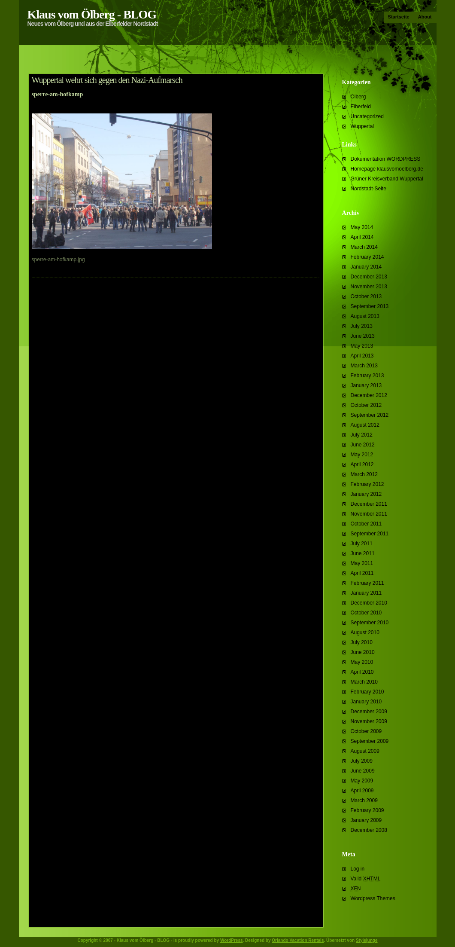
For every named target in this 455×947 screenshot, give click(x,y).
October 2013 (366, 296)
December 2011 (369, 504)
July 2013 (362, 326)
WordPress (231, 940)
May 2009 (362, 781)
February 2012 (367, 484)
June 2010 (363, 652)
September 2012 (370, 415)
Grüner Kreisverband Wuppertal (387, 179)
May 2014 (362, 227)
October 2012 (366, 405)
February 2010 (367, 692)
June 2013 (363, 336)
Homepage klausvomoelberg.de (387, 169)
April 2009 (362, 791)
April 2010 (362, 672)
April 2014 (362, 237)
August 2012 (365, 425)
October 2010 (366, 613)
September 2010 (370, 623)
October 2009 (366, 731)
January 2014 (366, 267)
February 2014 (367, 257)
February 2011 (367, 583)
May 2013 (362, 346)
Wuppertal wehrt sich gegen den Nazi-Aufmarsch (107, 80)
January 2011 (366, 593)
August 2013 (365, 316)
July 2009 (362, 761)
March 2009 (364, 800)
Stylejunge (367, 940)
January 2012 (366, 494)
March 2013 (364, 366)
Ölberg (358, 97)
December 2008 (369, 830)
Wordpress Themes (373, 898)
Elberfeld (361, 107)
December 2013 (369, 277)
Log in (358, 869)
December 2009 (369, 712)
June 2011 (363, 553)
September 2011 (370, 534)
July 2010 (362, 642)
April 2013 (362, 356)
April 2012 (362, 464)
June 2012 (363, 445)
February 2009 (367, 810)
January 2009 (366, 820)
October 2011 (366, 524)
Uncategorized (367, 116)
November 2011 (369, 514)
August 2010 (365, 632)
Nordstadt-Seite (368, 189)
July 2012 (362, 435)
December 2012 (369, 395)
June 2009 (363, 771)
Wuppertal (362, 126)
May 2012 (362, 455)
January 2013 (366, 385)
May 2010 (362, 662)
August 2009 (365, 751)
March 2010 (364, 682)
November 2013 (369, 287)
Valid (366, 879)
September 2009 (370, 741)
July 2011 (362, 544)
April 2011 (362, 573)
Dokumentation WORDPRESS (386, 159)
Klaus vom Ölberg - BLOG (92, 14)
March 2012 (364, 474)
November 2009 (369, 721)
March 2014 (364, 247)
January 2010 (366, 702)
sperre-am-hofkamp (57, 94)
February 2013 (367, 376)
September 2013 (370, 306)
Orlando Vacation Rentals (298, 940)
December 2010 (369, 603)
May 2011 (362, 563)
